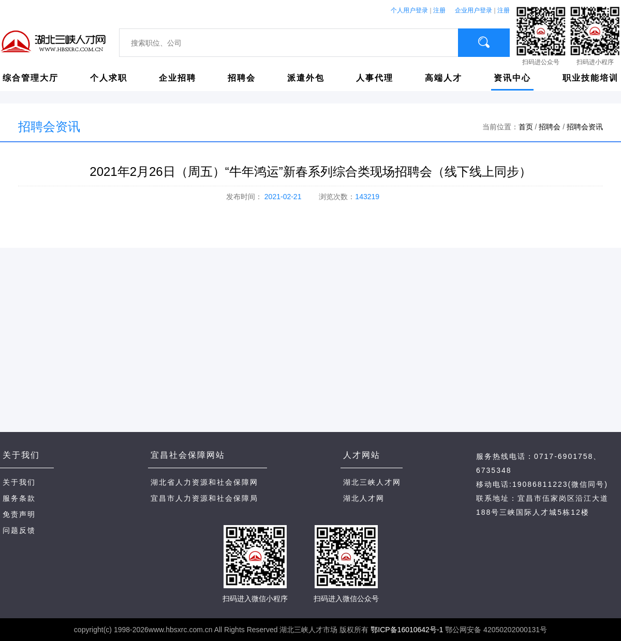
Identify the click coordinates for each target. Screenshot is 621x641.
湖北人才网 (364, 498)
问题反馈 (19, 530)
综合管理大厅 (30, 77)
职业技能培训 (590, 77)
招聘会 (242, 77)
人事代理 (374, 77)
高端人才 (443, 77)
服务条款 (19, 498)
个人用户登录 (409, 10)
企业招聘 (177, 77)
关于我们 (19, 482)
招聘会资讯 (585, 127)
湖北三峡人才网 (372, 482)
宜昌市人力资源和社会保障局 (204, 498)
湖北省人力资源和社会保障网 (204, 482)
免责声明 (19, 514)
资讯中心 (512, 77)
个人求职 (108, 77)
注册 (439, 10)
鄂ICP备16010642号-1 (407, 629)
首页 (526, 127)
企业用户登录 (473, 10)
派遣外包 (305, 77)
